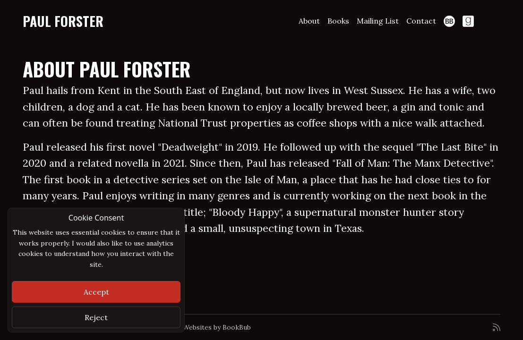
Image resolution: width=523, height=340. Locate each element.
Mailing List (378, 21)
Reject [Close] (96, 317)
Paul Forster (63, 21)
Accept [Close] (96, 292)
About (309, 21)
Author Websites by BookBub (204, 327)
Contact (421, 21)
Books (338, 21)
